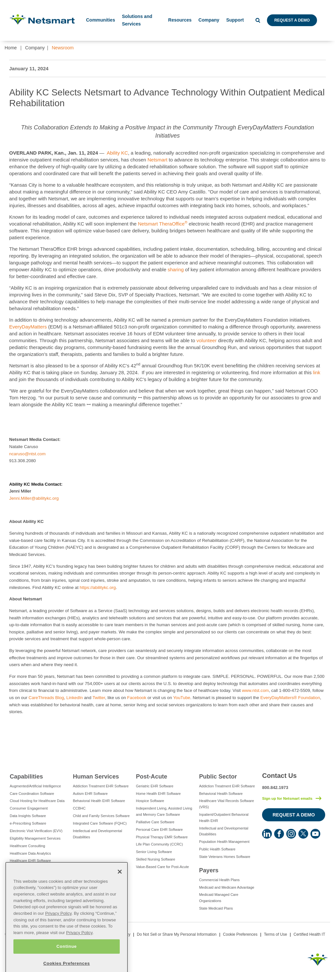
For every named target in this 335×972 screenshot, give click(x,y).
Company (35, 47)
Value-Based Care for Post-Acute (162, 867)
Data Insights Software (28, 816)
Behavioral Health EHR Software (99, 801)
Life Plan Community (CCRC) (159, 844)
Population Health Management (224, 842)
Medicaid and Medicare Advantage (226, 887)
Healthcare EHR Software (30, 861)
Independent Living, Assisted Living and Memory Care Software (164, 811)
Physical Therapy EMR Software (162, 837)
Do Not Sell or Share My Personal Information (176, 934)
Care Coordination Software (32, 794)
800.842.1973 (275, 787)
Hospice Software (150, 801)
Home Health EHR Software (158, 794)
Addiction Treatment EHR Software (101, 786)
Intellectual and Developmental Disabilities (97, 834)
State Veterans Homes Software (224, 857)
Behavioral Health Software (220, 794)
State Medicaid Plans (216, 908)
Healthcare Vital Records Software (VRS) (226, 804)
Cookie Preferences (240, 934)
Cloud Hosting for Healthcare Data (37, 801)
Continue (66, 962)
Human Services (96, 776)
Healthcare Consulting (27, 846)
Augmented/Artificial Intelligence (35, 786)
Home (11, 47)
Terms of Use (275, 934)
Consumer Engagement (29, 808)
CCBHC (79, 808)
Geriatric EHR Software (154, 786)
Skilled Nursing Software (155, 859)
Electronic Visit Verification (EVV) (36, 831)
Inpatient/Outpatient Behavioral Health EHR (223, 818)
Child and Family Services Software (101, 816)
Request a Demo (291, 20)
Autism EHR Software (90, 794)
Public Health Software (217, 849)
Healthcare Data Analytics (30, 853)
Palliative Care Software (155, 822)
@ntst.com (35, 453)
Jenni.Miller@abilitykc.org (34, 498)
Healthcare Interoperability (31, 868)
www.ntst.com (255, 690)
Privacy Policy (58, 929)
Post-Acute (152, 776)
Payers (208, 870)
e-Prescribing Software (28, 823)
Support (235, 20)
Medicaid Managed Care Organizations (218, 898)
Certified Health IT (309, 934)
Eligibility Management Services (35, 838)
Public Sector (218, 776)
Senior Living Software (154, 852)
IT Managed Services (27, 876)
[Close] (120, 888)
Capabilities (26, 776)
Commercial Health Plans (219, 880)
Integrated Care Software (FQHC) (100, 823)
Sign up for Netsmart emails (287, 798)
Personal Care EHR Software (159, 829)
